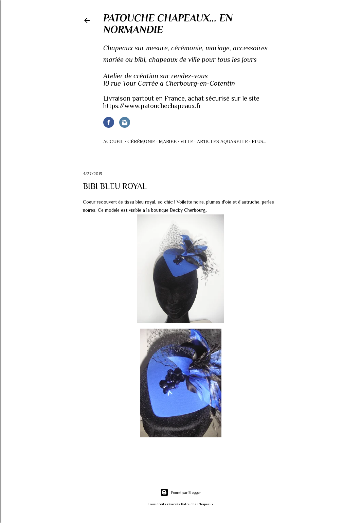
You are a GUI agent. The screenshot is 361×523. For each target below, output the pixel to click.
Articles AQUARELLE (222, 141)
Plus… (259, 141)
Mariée (168, 141)
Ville (186, 141)
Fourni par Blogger (180, 492)
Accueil (113, 141)
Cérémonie (141, 141)
